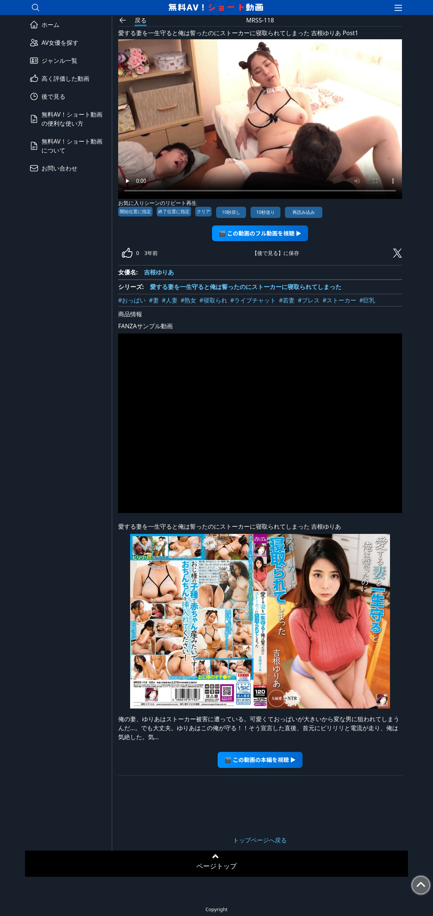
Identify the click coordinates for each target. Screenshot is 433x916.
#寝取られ (213, 300)
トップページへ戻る (260, 840)
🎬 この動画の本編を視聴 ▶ (260, 759)
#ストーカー (339, 300)
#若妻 (287, 300)
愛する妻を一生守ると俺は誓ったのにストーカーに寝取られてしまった (245, 287)
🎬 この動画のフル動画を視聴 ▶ (260, 233)
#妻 (154, 300)
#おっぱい (132, 300)
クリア (203, 211)
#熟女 (188, 300)
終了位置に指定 (174, 211)
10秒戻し (231, 212)
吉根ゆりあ (159, 272)
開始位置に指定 (135, 211)
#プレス (308, 300)
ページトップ (216, 865)
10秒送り (265, 212)
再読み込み (303, 212)
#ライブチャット (253, 300)
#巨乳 (367, 300)
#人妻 (170, 300)
